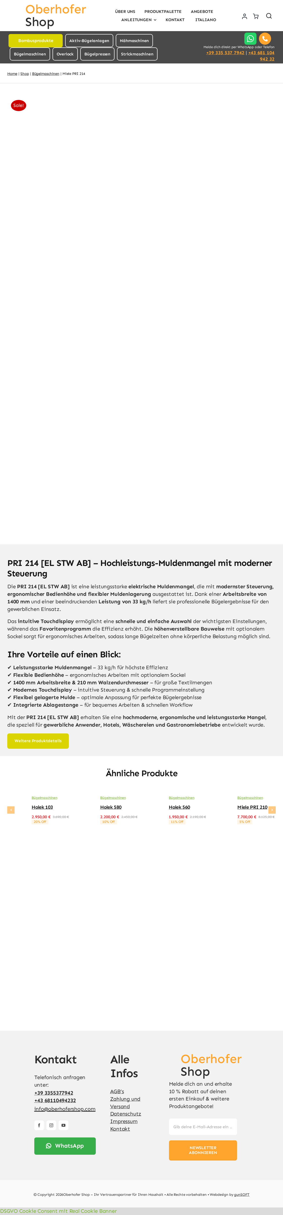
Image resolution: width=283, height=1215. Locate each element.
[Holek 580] (84, 799)
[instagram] (51, 1125)
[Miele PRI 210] (221, 799)
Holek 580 (110, 807)
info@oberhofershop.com (65, 1109)
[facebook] (39, 1125)
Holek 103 (42, 807)
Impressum (124, 1121)
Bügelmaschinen (44, 798)
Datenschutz (126, 1113)
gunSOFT (241, 1194)
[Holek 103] (15, 799)
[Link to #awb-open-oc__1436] (269, 15)
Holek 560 (179, 807)
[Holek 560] (152, 799)
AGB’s (117, 1091)
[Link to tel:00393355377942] (265, 39)
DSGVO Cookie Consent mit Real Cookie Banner (58, 1211)
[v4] (173, 1055)
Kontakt (120, 1129)
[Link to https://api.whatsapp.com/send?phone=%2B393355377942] (250, 39)
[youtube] (63, 1125)
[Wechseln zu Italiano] (205, 20)
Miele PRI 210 (252, 807)
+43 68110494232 (55, 1100)
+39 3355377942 (53, 1093)
